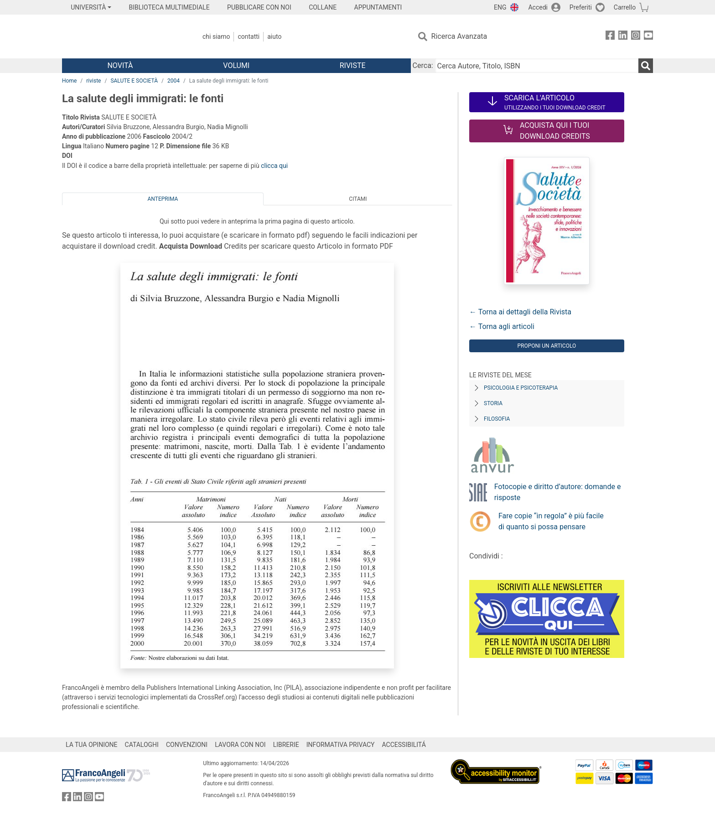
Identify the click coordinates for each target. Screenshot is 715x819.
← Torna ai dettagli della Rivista (520, 312)
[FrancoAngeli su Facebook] (610, 37)
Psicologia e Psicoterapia (521, 388)
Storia (493, 403)
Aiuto (274, 36)
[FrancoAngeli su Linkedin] (622, 37)
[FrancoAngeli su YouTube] (648, 37)
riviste (93, 81)
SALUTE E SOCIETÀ (134, 81)
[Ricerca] (645, 65)
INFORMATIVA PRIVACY (340, 744)
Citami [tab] (358, 199)
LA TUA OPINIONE (92, 744)
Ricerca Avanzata (459, 36)
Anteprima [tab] (163, 199)
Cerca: (423, 65)
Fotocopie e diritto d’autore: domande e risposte (557, 492)
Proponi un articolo (546, 346)
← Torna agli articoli (501, 326)
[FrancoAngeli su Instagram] (635, 37)
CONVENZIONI (186, 744)
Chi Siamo (216, 36)
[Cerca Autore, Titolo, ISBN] (536, 65)
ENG (500, 7)
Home (69, 81)
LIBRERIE (286, 744)
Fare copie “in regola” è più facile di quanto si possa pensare (551, 521)
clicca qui (274, 165)
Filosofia (497, 419)
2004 (173, 81)
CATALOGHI (142, 744)
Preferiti (581, 7)
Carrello (625, 7)
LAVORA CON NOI (240, 744)
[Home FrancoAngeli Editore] (122, 36)
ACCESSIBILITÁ (404, 744)
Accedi (538, 7)
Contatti (248, 36)
